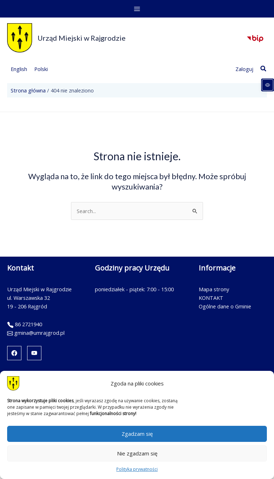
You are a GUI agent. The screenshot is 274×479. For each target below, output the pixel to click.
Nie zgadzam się (137, 453)
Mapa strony (214, 289)
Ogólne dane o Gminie (225, 306)
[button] (263, 69)
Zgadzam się (137, 433)
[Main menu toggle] (137, 8)
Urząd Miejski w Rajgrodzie (81, 38)
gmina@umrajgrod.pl (39, 332)
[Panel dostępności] (267, 85)
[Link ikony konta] (244, 69)
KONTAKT (211, 297)
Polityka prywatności (137, 469)
